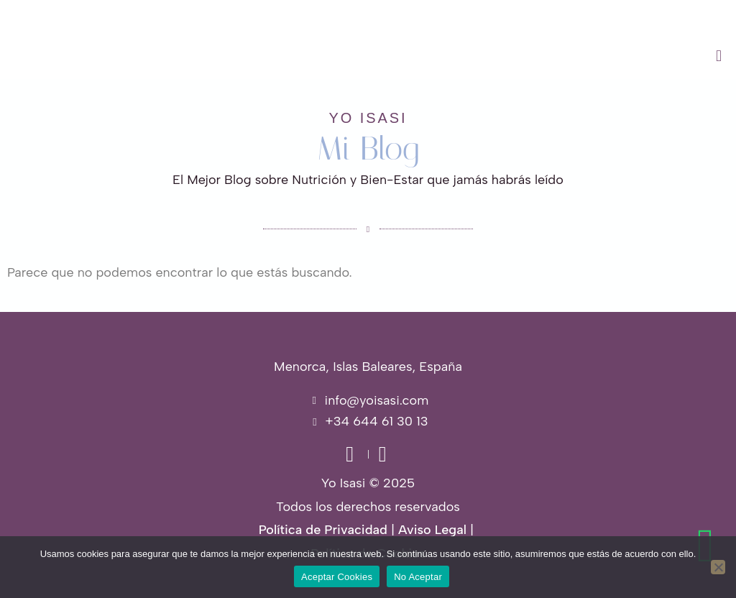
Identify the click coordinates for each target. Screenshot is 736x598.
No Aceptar (418, 576)
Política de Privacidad (323, 530)
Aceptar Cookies (336, 576)
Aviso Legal (432, 530)
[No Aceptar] (718, 567)
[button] (460, 56)
